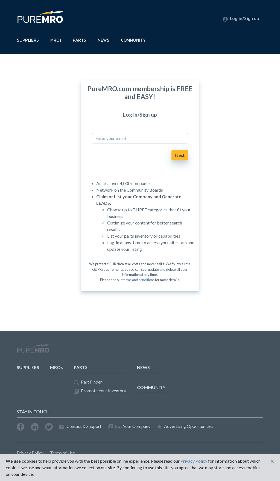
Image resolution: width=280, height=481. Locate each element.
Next (180, 155)
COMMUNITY (133, 40)
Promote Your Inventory (100, 391)
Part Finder (88, 382)
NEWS (103, 40)
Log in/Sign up (241, 18)
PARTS (79, 40)
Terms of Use (62, 452)
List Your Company (129, 426)
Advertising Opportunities (185, 426)
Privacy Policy (30, 452)
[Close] (272, 461)
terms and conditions (138, 280)
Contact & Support (80, 426)
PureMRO (33, 351)
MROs (55, 40)
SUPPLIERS (28, 40)
